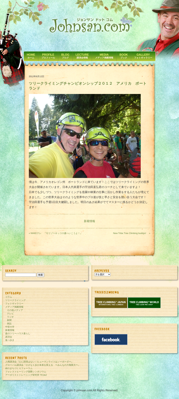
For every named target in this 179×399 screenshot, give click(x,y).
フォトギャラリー (14, 303)
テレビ (10, 313)
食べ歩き (9, 340)
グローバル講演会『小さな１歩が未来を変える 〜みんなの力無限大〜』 (42, 365)
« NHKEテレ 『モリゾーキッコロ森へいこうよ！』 (55, 233)
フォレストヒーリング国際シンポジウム (25, 371)
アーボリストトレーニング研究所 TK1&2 (26, 375)
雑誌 (9, 323)
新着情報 (89, 221)
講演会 (8, 336)
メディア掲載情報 (14, 307)
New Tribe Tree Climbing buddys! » (131, 233)
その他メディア (15, 310)
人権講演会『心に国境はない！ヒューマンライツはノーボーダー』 (39, 361)
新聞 (9, 320)
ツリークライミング (15, 300)
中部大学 (9, 327)
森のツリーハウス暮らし (17, 333)
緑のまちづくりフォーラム (19, 368)
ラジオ (10, 317)
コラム (8, 297)
